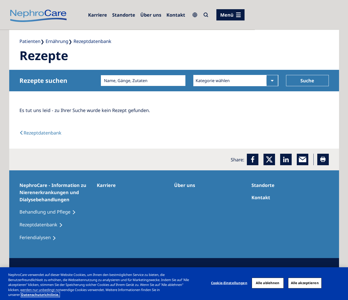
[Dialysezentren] (124, 14)
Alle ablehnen (268, 283)
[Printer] (323, 159)
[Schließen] (339, 283)
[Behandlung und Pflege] (49, 212)
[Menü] (230, 14)
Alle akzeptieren (305, 283)
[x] (269, 159)
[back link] (40, 132)
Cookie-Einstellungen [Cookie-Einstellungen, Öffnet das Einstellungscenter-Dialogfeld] (229, 283)
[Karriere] (98, 14)
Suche (307, 80)
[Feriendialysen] (40, 237)
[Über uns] (151, 14)
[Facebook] (252, 159)
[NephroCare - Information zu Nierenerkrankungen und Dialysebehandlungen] (58, 192)
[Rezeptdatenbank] (43, 225)
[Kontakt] (176, 14)
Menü (227, 15)
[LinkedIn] (286, 159)
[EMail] (302, 159)
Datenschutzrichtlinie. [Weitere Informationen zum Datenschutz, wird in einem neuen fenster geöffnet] (40, 294)
